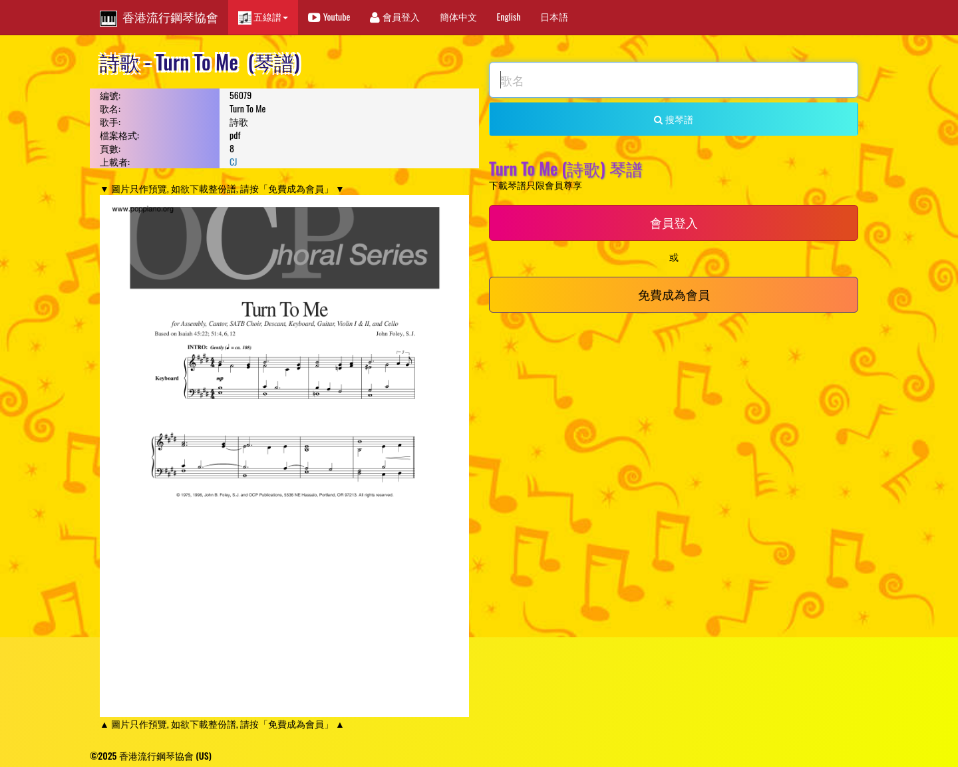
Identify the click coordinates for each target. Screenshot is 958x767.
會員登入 (394, 16)
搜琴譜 (673, 119)
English (509, 16)
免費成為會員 (674, 294)
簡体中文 (458, 16)
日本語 (554, 16)
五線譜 (263, 17)
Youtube (329, 16)
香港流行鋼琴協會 (159, 17)
